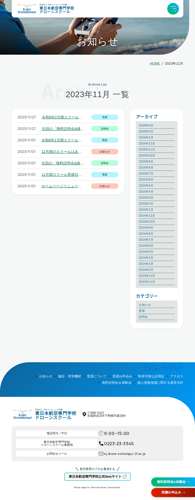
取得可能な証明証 (151, 376)
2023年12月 (147, 275)
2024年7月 (146, 239)
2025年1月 (146, 209)
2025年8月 (146, 167)
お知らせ (145, 304)
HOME (155, 63)
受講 (142, 310)
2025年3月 (146, 197)
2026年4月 (146, 125)
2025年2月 (146, 203)
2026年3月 (146, 131)
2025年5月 (146, 185)
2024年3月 (146, 263)
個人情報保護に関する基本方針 (160, 382)
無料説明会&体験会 (171, 482)
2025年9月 (146, 161)
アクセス (176, 376)
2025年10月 (147, 155)
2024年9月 (146, 227)
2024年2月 (146, 269)
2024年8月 (146, 233)
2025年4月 (146, 191)
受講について (97, 376)
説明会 (143, 316)
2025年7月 (146, 173)
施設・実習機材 (69, 376)
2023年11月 (147, 281)
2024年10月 (147, 221)
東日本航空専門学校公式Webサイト (95, 476)
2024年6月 (146, 245)
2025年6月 (146, 179)
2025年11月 (147, 149)
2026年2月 (146, 137)
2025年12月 (147, 143)
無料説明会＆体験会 (116, 382)
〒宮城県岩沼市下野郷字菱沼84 (106, 414)
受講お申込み (171, 492)
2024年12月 (147, 215)
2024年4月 (146, 257)
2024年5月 (146, 251)
